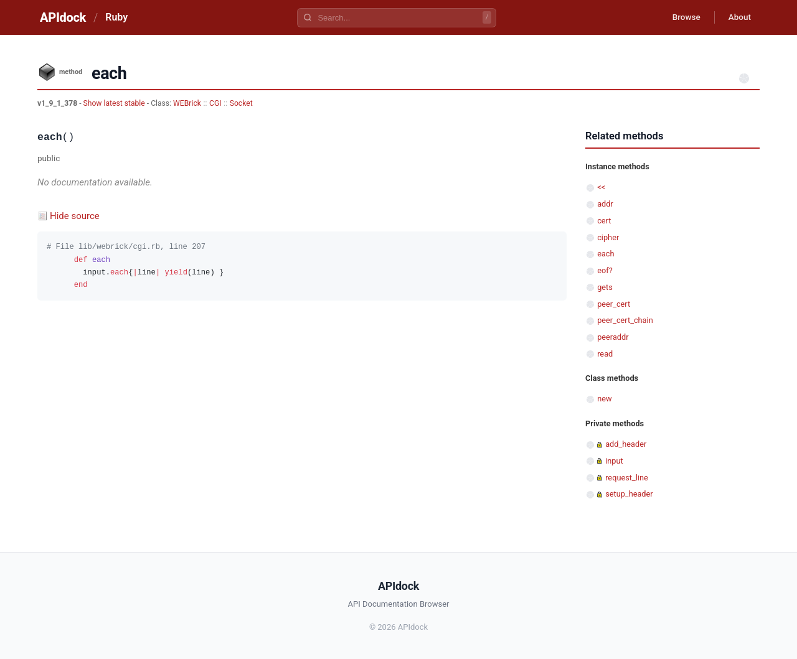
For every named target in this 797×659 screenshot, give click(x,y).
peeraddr (612, 337)
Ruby (116, 17)
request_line (626, 477)
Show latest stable (115, 103)
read (605, 353)
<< (601, 187)
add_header (625, 444)
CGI (215, 103)
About (738, 17)
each (605, 253)
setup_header (629, 493)
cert (604, 220)
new (604, 398)
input (614, 460)
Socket (241, 103)
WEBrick (187, 103)
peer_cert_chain (625, 320)
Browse (681, 17)
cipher (608, 237)
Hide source (75, 216)
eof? (605, 270)
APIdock (63, 17)
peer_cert (613, 304)
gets (605, 287)
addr (605, 203)
